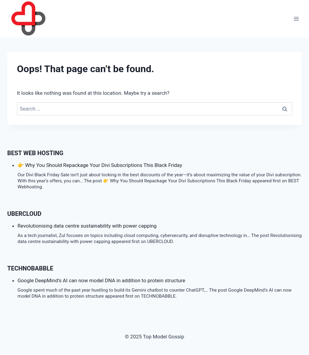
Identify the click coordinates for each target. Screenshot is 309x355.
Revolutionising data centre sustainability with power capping (87, 226)
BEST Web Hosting (35, 153)
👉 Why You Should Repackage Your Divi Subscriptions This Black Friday (100, 165)
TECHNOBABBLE (30, 268)
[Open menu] (296, 19)
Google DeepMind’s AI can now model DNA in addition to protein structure (101, 280)
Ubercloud (24, 213)
